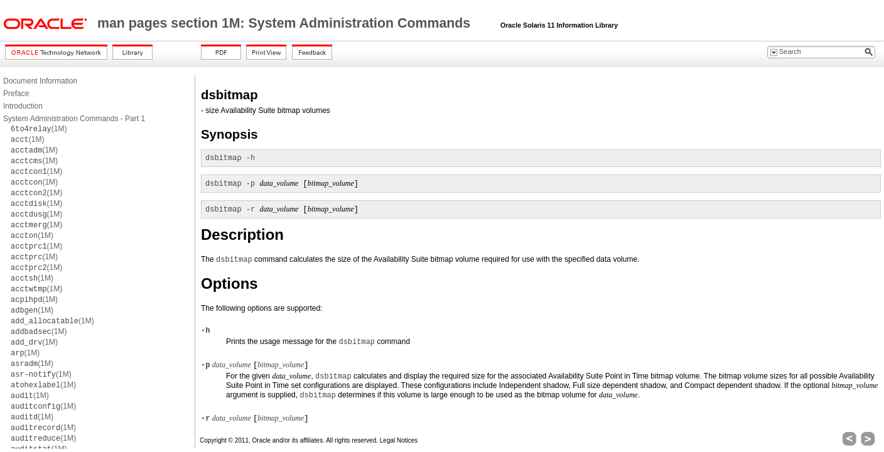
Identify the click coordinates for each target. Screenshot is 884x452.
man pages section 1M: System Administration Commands (285, 23)
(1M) (39, 128)
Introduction (23, 106)
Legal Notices (399, 440)
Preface (16, 93)
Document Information (40, 81)
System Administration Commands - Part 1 (74, 118)
